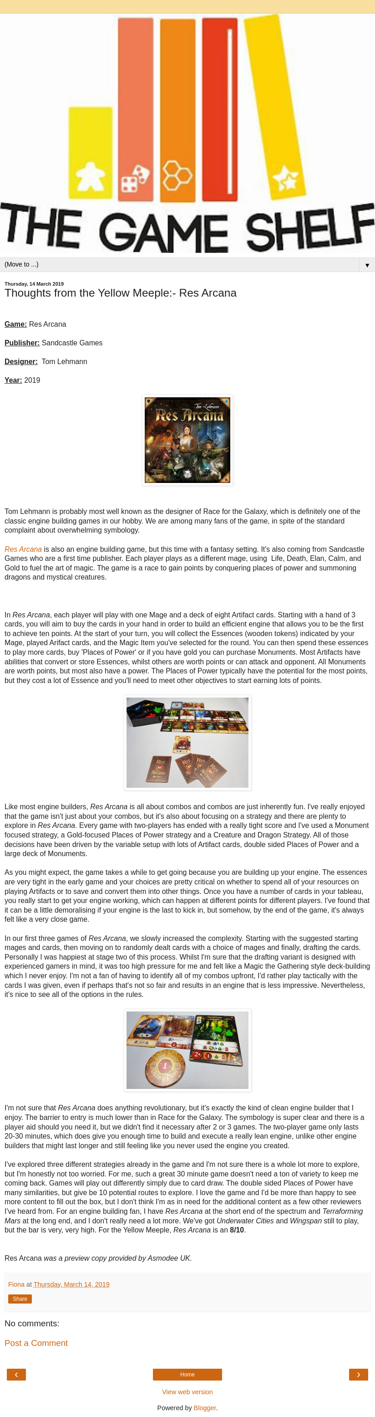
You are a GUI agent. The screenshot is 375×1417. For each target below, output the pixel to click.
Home (187, 1374)
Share (20, 1299)
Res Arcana (23, 549)
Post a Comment (36, 1343)
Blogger (205, 1408)
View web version (187, 1392)
